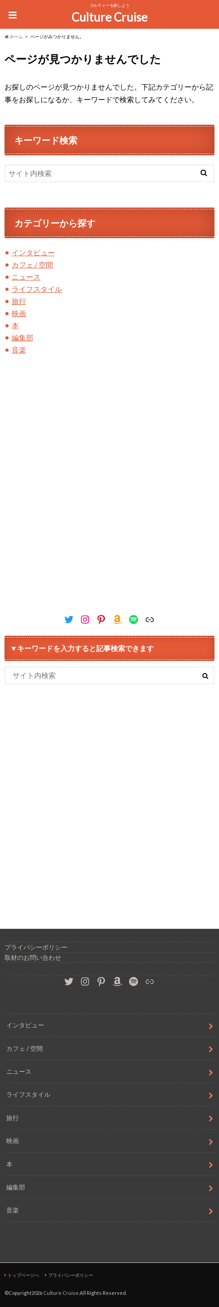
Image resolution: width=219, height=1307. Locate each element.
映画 (19, 313)
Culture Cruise (109, 17)
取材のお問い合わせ (32, 957)
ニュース (26, 276)
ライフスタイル (37, 289)
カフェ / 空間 (32, 264)
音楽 (19, 349)
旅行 (19, 301)
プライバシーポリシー (35, 947)
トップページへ (23, 1275)
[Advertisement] (109, 493)
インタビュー (33, 252)
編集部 (22, 337)
